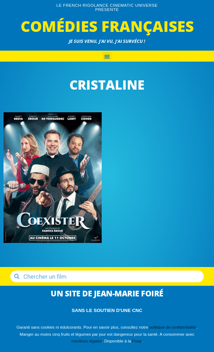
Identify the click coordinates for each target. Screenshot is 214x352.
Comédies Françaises (107, 26)
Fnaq (136, 341)
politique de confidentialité (173, 327)
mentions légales (86, 341)
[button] (107, 56)
